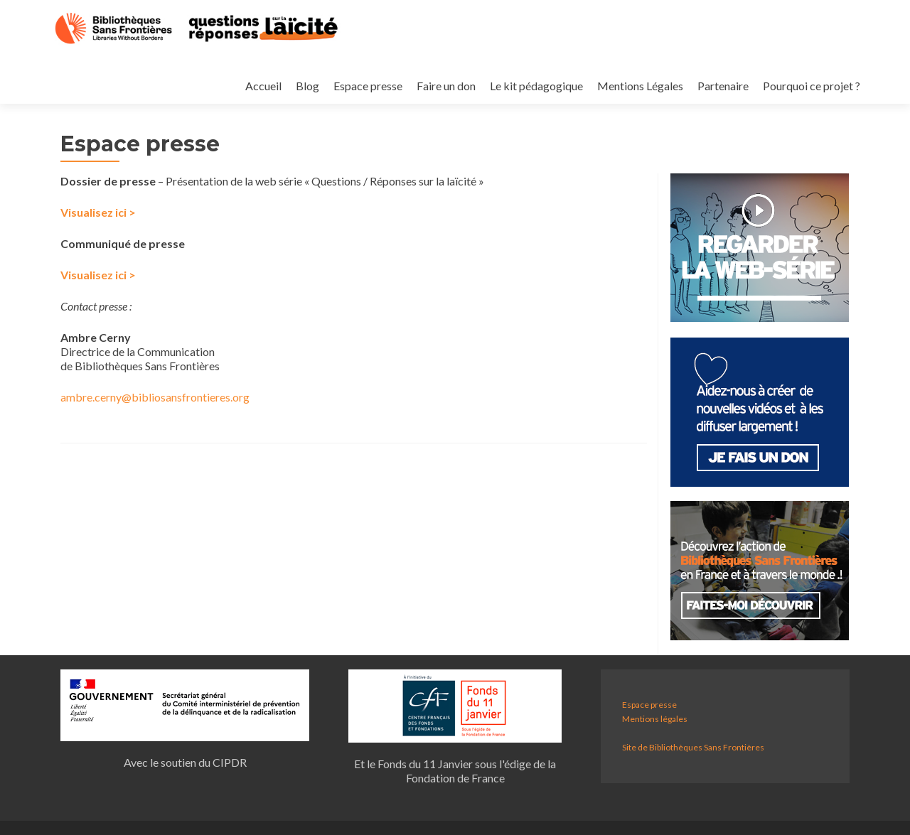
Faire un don (357, 71)
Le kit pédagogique (450, 71)
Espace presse (277, 71)
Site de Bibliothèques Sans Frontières (693, 747)
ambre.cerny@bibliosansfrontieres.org (155, 397)
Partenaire (641, 71)
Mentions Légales (556, 71)
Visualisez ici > (98, 212)
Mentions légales (654, 718)
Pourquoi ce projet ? (732, 71)
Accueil (169, 71)
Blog (215, 71)
